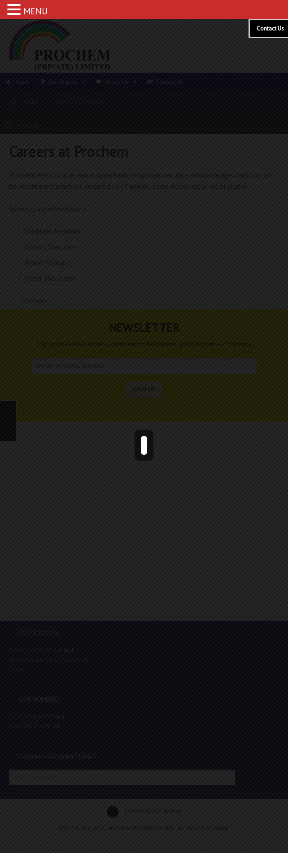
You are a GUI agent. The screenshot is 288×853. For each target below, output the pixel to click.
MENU (35, 11)
